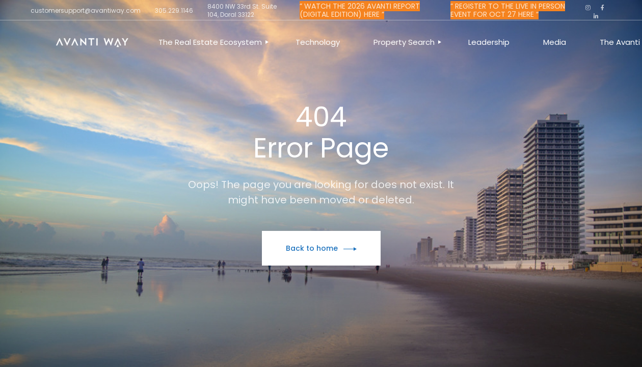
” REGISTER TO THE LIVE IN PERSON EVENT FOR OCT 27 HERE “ (507, 10)
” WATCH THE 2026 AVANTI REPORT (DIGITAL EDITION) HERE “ (360, 10)
